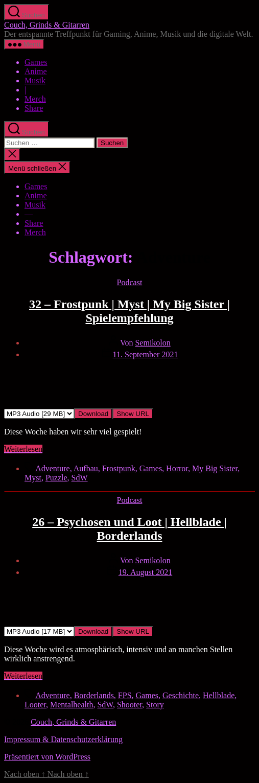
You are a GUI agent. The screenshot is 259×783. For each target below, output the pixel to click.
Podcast (130, 282)
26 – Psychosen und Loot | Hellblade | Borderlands (129, 528)
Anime (36, 71)
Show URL (132, 414)
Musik (35, 80)
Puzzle (56, 477)
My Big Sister (215, 468)
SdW (80, 477)
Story (155, 704)
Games (36, 62)
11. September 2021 (145, 354)
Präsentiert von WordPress (47, 756)
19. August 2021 (145, 572)
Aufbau (86, 468)
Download (93, 414)
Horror (177, 468)
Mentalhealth (71, 704)
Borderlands (94, 695)
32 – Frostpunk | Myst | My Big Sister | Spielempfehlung (129, 311)
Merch (35, 99)
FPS (125, 695)
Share (34, 108)
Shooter (129, 704)
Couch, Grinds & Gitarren (46, 24)
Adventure (52, 468)
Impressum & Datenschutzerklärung (63, 739)
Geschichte (180, 695)
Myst (33, 477)
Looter (35, 704)
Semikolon (152, 342)
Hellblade (218, 695)
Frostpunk (118, 468)
